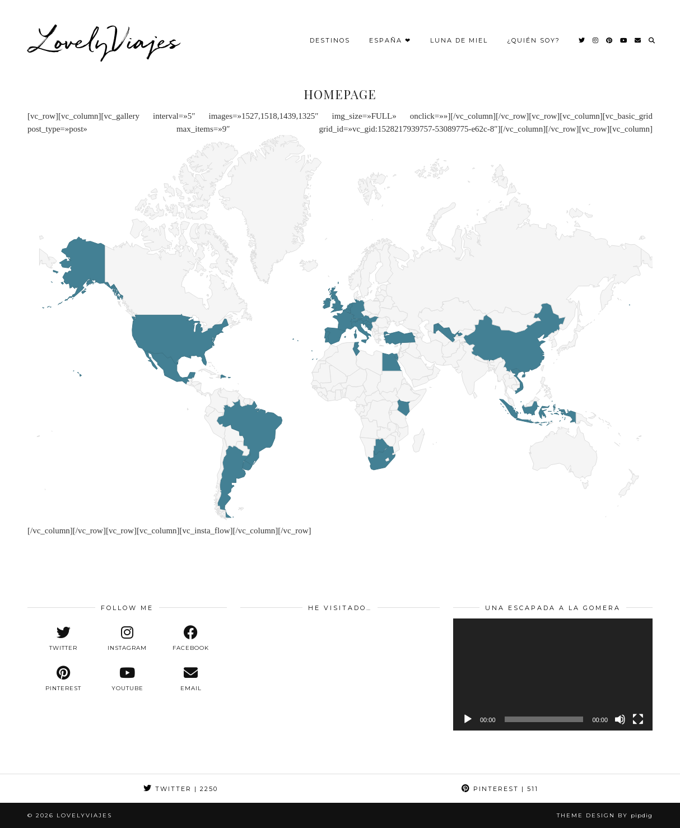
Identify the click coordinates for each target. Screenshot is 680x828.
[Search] (652, 34)
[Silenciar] (620, 719)
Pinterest (500, 789)
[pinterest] (63, 679)
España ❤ (390, 35)
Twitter (180, 789)
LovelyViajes (106, 35)
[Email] (638, 34)
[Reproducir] (467, 719)
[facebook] (191, 638)
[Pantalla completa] (638, 719)
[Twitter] (582, 34)
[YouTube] (624, 34)
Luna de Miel (459, 35)
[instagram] (127, 638)
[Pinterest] (609, 34)
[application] (553, 674)
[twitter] (63, 638)
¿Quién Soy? (533, 35)
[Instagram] (596, 34)
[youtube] (127, 679)
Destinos (330, 35)
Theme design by (605, 815)
